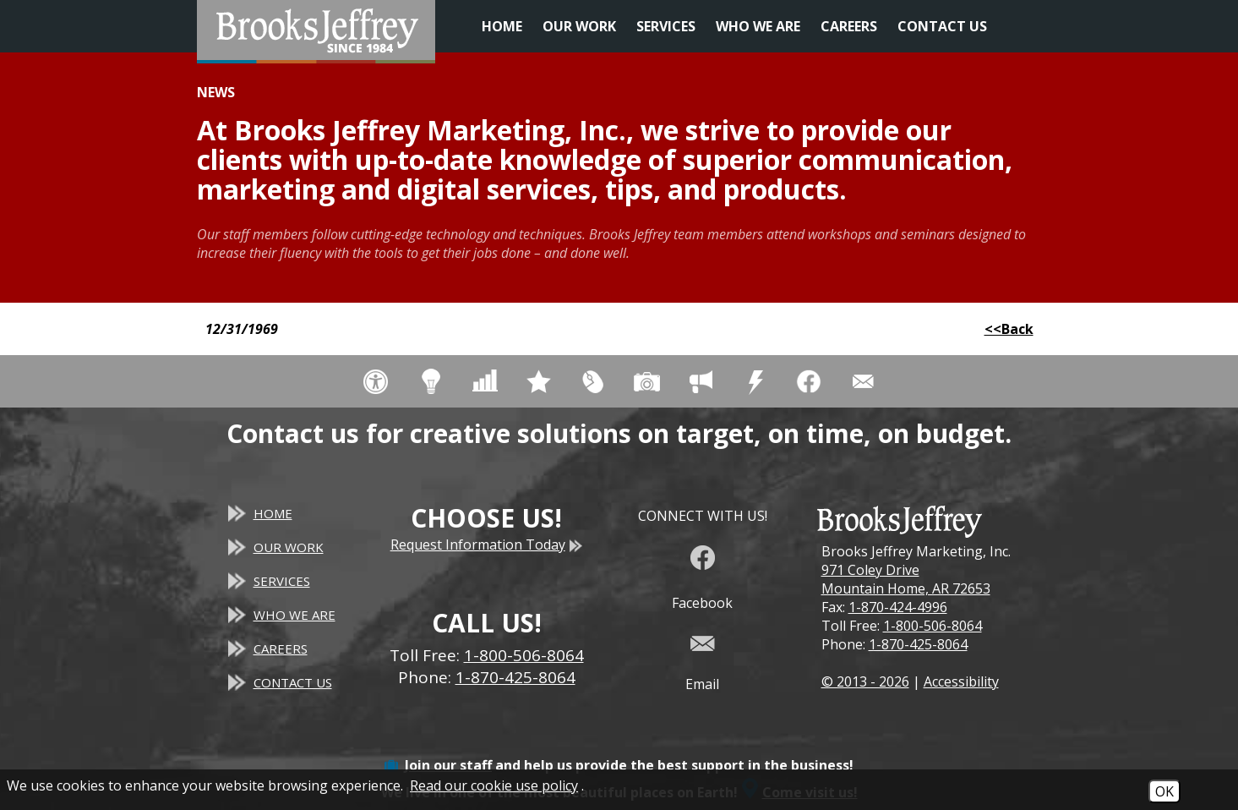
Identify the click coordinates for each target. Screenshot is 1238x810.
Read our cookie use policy (494, 785)
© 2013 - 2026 (865, 681)
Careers (849, 26)
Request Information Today (486, 544)
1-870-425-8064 (918, 644)
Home (502, 26)
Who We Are (758, 26)
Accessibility (961, 681)
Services (665, 26)
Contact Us (942, 26)
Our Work (579, 26)
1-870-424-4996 (897, 607)
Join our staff (448, 765)
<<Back (1008, 329)
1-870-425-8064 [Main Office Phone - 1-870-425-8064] (515, 677)
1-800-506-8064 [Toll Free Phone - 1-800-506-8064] (524, 655)
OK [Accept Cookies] (1164, 791)
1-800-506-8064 (932, 625)
